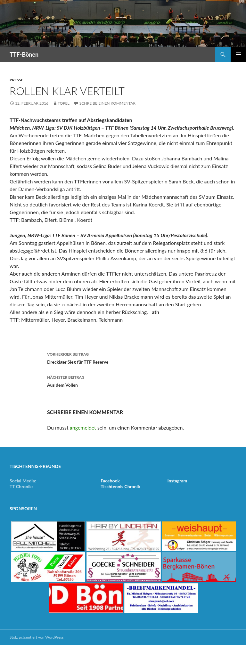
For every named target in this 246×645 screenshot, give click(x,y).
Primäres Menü (238, 54)
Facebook (110, 480)
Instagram (177, 480)
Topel (64, 103)
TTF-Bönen (24, 54)
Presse (16, 79)
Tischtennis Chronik (120, 486)
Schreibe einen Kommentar (107, 103)
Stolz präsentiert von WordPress (37, 637)
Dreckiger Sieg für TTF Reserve (123, 358)
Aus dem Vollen (123, 381)
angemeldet (83, 427)
